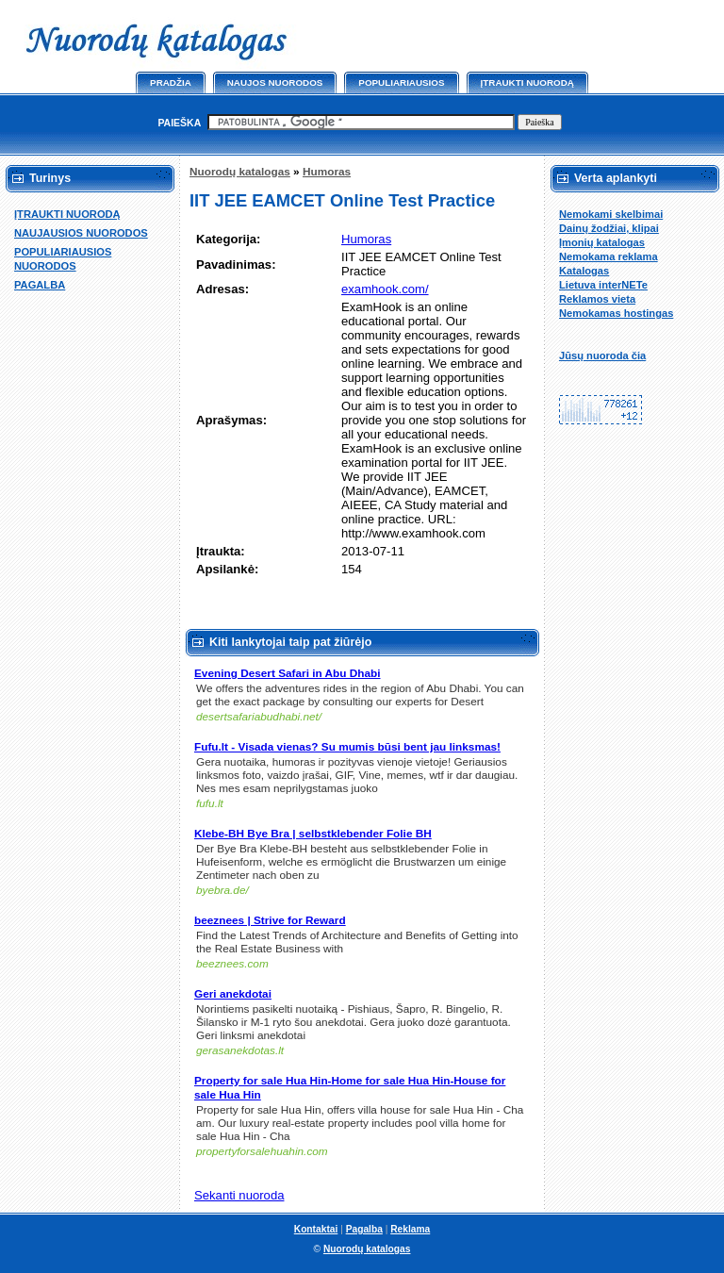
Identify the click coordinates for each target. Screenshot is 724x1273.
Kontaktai (316, 1229)
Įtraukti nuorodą (527, 82)
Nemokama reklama (608, 256)
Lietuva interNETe (603, 284)
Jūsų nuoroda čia (602, 355)
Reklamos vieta (597, 299)
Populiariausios (401, 82)
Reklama (410, 1229)
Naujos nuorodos (275, 82)
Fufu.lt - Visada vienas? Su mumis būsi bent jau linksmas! (347, 746)
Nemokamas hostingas (616, 313)
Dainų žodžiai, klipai (609, 228)
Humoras (327, 171)
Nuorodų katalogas (239, 171)
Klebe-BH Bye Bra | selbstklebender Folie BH (313, 833)
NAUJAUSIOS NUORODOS (81, 233)
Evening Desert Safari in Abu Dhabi (287, 673)
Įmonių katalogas (602, 242)
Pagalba (364, 1229)
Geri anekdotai (233, 993)
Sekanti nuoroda (239, 1195)
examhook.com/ (385, 289)
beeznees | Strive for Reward (270, 920)
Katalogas (584, 270)
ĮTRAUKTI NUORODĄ (67, 214)
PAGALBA (39, 284)
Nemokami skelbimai (611, 214)
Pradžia (170, 82)
